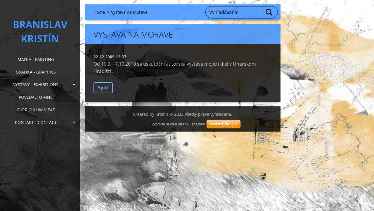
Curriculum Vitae (36, 110)
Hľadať (269, 12)
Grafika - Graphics (36, 72)
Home (99, 12)
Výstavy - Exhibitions (35, 84)
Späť (103, 87)
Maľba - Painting (36, 59)
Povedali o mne (36, 97)
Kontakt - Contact (36, 122)
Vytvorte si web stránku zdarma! (178, 124)
